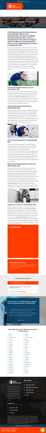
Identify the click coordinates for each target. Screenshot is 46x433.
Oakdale (10, 362)
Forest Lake (27, 340)
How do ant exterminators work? (17, 282)
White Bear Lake (12, 337)
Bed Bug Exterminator (32, 387)
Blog (27, 395)
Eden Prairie (27, 347)
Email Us (12, 413)
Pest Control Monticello (15, 27)
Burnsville (27, 361)
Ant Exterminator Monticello (26, 27)
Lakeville (26, 335)
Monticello (11, 366)
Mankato (26, 334)
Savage (10, 347)
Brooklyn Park (27, 362)
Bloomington (27, 366)
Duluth (26, 350)
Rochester (11, 352)
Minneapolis (11, 369)
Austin (26, 369)
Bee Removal (29, 390)
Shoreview (11, 344)
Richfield (10, 354)
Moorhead (11, 364)
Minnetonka (11, 367)
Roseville (11, 349)
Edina (26, 345)
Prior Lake (11, 357)
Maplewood (11, 371)
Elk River (26, 344)
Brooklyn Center (28, 364)
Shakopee (11, 345)
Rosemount (11, 350)
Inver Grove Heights (29, 337)
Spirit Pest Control (27, 425)
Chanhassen (27, 357)
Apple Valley (27, 371)
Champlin (26, 359)
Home (9, 27)
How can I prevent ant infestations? (18, 291)
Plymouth (11, 359)
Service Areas (30, 392)
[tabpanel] (23, 22)
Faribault (26, 342)
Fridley (26, 339)
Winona (10, 335)
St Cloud (10, 342)
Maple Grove (11, 372)
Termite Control (30, 385)
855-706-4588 (14, 410)
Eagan (26, 349)
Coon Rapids (27, 354)
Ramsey (10, 356)
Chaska (26, 356)
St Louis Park (11, 340)
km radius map (23, 242)
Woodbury (11, 334)
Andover (26, 372)
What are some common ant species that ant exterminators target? (20, 287)
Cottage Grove (28, 352)
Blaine (26, 367)
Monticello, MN (13, 407)
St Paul (10, 339)
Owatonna (11, 361)
